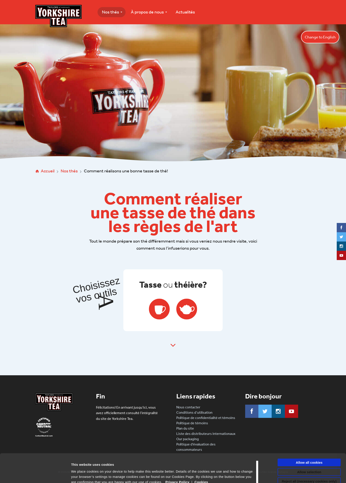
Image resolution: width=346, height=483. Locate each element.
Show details (81, 474)
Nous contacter (188, 407)
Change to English (320, 37)
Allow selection (309, 443)
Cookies (201, 453)
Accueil (48, 171)
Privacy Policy (177, 453)
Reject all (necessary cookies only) (309, 452)
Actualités (185, 12)
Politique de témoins (192, 423)
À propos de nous (147, 12)
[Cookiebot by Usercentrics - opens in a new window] (28, 474)
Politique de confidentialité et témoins (205, 418)
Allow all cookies (309, 434)
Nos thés (110, 12)
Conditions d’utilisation (194, 412)
